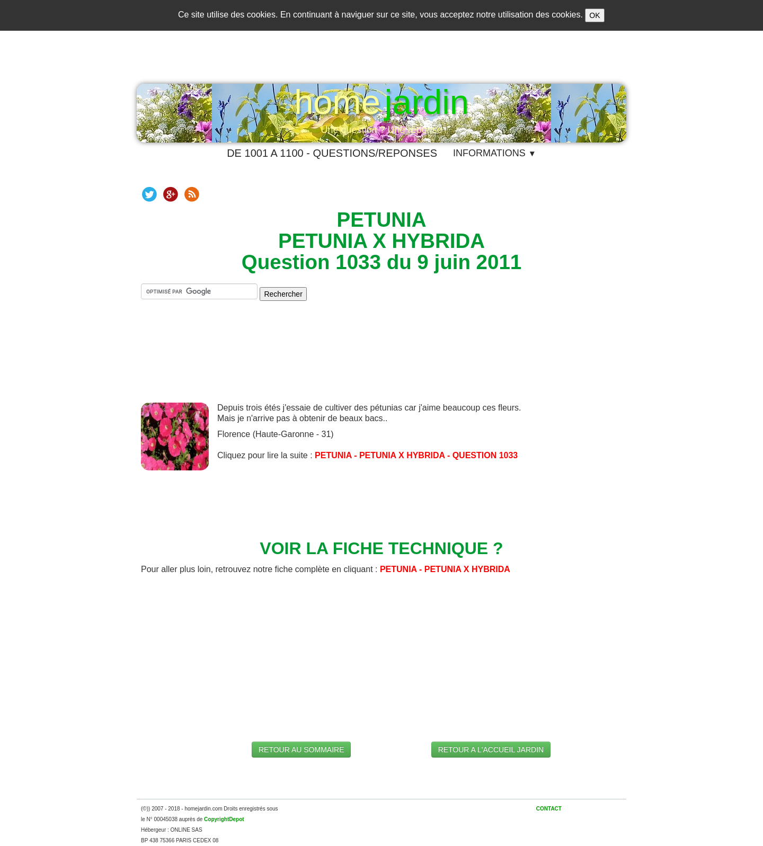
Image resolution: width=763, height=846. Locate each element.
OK (594, 15)
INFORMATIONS (494, 153)
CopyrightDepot (224, 819)
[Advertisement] (381, 360)
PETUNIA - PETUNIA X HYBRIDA (445, 569)
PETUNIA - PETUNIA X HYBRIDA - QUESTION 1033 (416, 455)
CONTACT (549, 809)
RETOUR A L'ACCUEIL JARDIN (491, 749)
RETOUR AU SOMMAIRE (301, 749)
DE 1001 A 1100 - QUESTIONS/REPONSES (332, 153)
